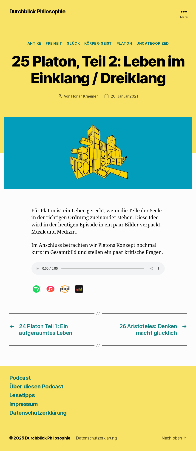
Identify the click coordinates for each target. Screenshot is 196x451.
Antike (34, 43)
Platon (124, 43)
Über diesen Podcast (36, 386)
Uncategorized (152, 43)
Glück (73, 43)
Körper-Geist (98, 43)
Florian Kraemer (84, 96)
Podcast (20, 377)
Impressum (23, 404)
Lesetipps (22, 395)
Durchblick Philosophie (37, 11)
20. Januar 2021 (124, 96)
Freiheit (54, 43)
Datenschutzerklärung (38, 412)
